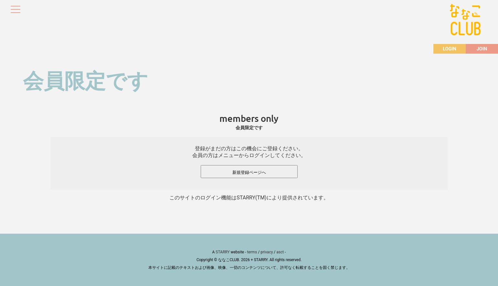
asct (280, 252)
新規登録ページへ (249, 172)
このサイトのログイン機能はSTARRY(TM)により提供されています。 (248, 198)
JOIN (482, 49)
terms (252, 252)
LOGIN (449, 49)
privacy (266, 252)
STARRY (222, 252)
